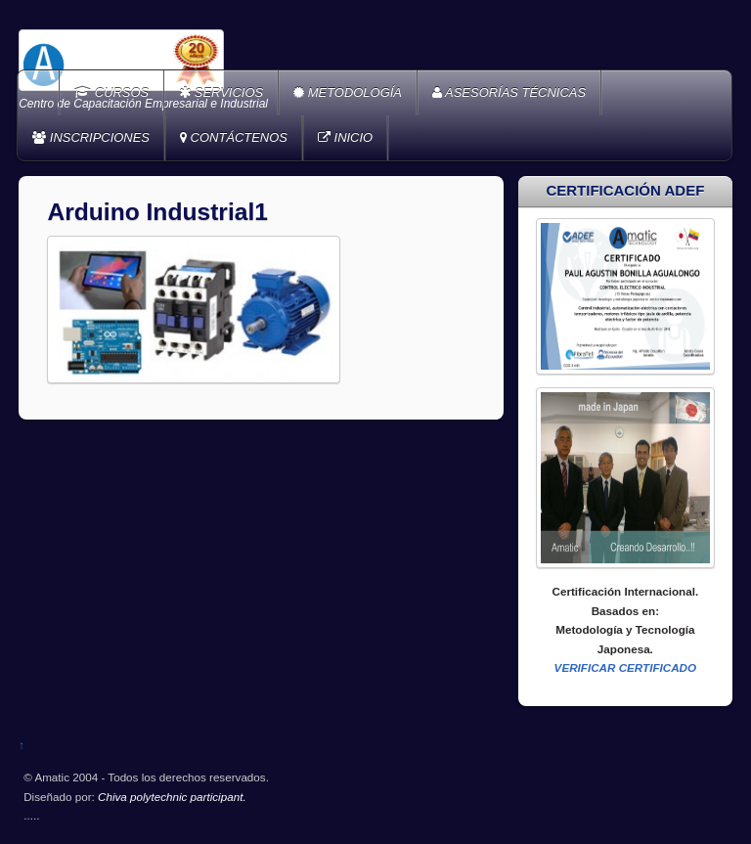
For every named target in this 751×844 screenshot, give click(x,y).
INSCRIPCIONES (91, 137)
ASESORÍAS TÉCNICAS (509, 92)
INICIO (345, 137)
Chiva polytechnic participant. (172, 796)
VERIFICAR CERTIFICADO (625, 667)
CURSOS (111, 92)
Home (40, 92)
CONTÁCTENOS (233, 137)
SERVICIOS (221, 92)
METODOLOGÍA (347, 92)
